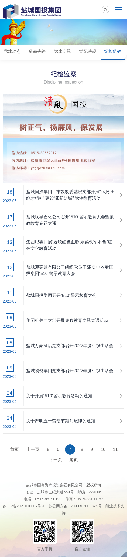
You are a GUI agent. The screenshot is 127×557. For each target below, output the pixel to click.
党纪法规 (87, 51)
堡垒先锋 (37, 51)
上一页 (32, 449)
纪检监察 (112, 51)
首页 (14, 449)
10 (103, 449)
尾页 (73, 459)
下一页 (55, 459)
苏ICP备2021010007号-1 (24, 506)
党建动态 (12, 51)
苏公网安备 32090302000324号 (75, 506)
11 (115, 449)
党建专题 (62, 51)
